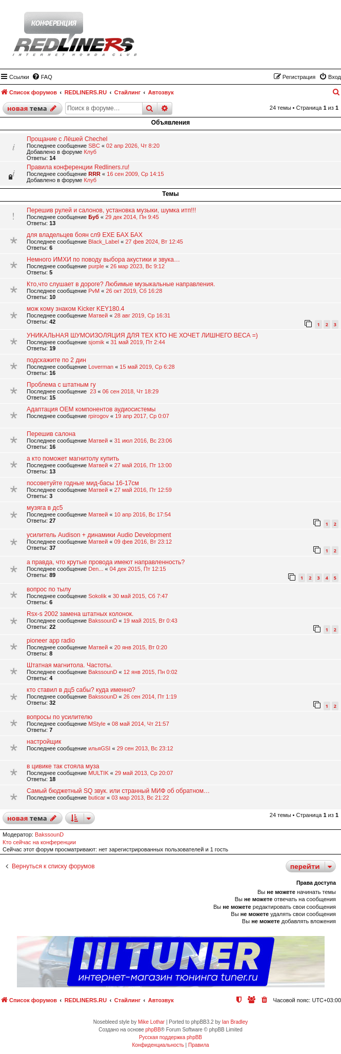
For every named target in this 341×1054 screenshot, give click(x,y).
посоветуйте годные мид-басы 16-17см (83, 483)
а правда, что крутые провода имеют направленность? (106, 562)
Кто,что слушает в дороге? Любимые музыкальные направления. (121, 284)
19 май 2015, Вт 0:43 (150, 621)
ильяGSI (99, 748)
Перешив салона (51, 433)
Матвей (98, 315)
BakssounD (102, 621)
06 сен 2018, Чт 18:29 (131, 391)
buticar (96, 797)
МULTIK (98, 773)
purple (96, 266)
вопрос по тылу (49, 589)
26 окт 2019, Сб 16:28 (134, 291)
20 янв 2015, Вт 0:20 (140, 647)
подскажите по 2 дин (56, 360)
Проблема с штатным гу (61, 384)
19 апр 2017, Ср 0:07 (142, 416)
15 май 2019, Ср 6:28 (146, 367)
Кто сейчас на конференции (39, 842)
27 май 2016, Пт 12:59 (143, 490)
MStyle (97, 724)
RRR (94, 174)
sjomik (96, 342)
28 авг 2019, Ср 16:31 (142, 315)
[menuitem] (42, 77)
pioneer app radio (51, 640)
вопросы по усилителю (59, 717)
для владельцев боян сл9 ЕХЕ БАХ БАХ (85, 234)
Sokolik (97, 596)
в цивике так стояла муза (63, 766)
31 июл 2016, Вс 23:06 (143, 440)
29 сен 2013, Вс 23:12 (145, 748)
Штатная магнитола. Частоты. (69, 665)
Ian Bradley (235, 1022)
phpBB (153, 1029)
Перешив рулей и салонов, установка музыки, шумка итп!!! (111, 210)
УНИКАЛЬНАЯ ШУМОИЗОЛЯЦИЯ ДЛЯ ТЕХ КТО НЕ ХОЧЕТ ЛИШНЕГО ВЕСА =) (142, 335)
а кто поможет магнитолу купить (73, 458)
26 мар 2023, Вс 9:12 (137, 266)
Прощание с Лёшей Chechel (67, 139)
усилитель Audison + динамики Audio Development (99, 535)
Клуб (90, 152)
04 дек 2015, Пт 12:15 (138, 569)
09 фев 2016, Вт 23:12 (143, 542)
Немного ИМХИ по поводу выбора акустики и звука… (103, 259)
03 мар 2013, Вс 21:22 (140, 797)
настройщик (44, 741)
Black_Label (103, 241)
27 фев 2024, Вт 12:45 (154, 241)
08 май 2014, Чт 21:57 (140, 724)
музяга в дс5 (45, 507)
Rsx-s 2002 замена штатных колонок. (80, 614)
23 (92, 391)
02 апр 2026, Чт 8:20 (132, 146)
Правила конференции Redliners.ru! (78, 167)
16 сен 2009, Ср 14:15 (135, 174)
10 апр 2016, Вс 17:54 (142, 514)
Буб (93, 217)
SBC (94, 146)
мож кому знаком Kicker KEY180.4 (76, 308)
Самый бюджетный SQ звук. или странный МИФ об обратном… (118, 790)
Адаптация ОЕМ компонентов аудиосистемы (91, 409)
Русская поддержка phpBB (170, 1037)
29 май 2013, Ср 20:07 (144, 773)
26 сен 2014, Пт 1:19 (150, 696)
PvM (93, 291)
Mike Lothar (151, 1022)
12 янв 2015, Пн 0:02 (150, 672)
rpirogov (98, 416)
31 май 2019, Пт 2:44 (138, 342)
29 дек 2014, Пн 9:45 (132, 217)
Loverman (100, 367)
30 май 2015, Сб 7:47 (140, 596)
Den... (95, 569)
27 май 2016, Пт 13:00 (143, 465)
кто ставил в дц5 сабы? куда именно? (81, 689)
